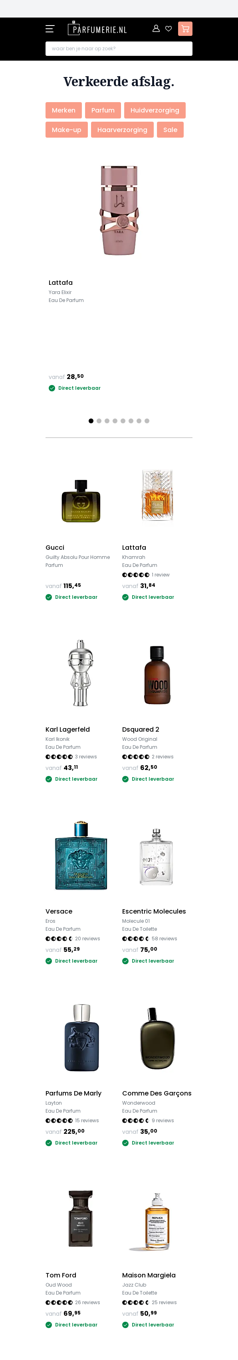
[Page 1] (91, 420)
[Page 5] (123, 420)
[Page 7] (139, 420)
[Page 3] (107, 420)
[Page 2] (99, 420)
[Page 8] (147, 420)
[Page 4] (115, 420)
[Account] (157, 29)
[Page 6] (131, 420)
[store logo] (97, 28)
